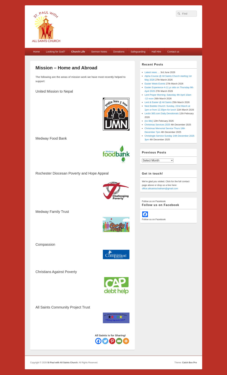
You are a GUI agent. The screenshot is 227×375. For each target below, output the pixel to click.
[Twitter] (105, 341)
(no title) (149, 121)
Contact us (173, 51)
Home (36, 51)
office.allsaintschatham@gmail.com (160, 188)
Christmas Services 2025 (157, 124)
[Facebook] (98, 341)
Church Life (78, 51)
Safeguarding (138, 51)
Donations (118, 51)
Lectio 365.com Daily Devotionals (162, 113)
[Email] (119, 341)
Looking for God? (55, 51)
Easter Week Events (155, 83)
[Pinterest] (112, 341)
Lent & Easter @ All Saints (158, 102)
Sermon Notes (99, 51)
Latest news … (152, 72)
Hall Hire (156, 51)
